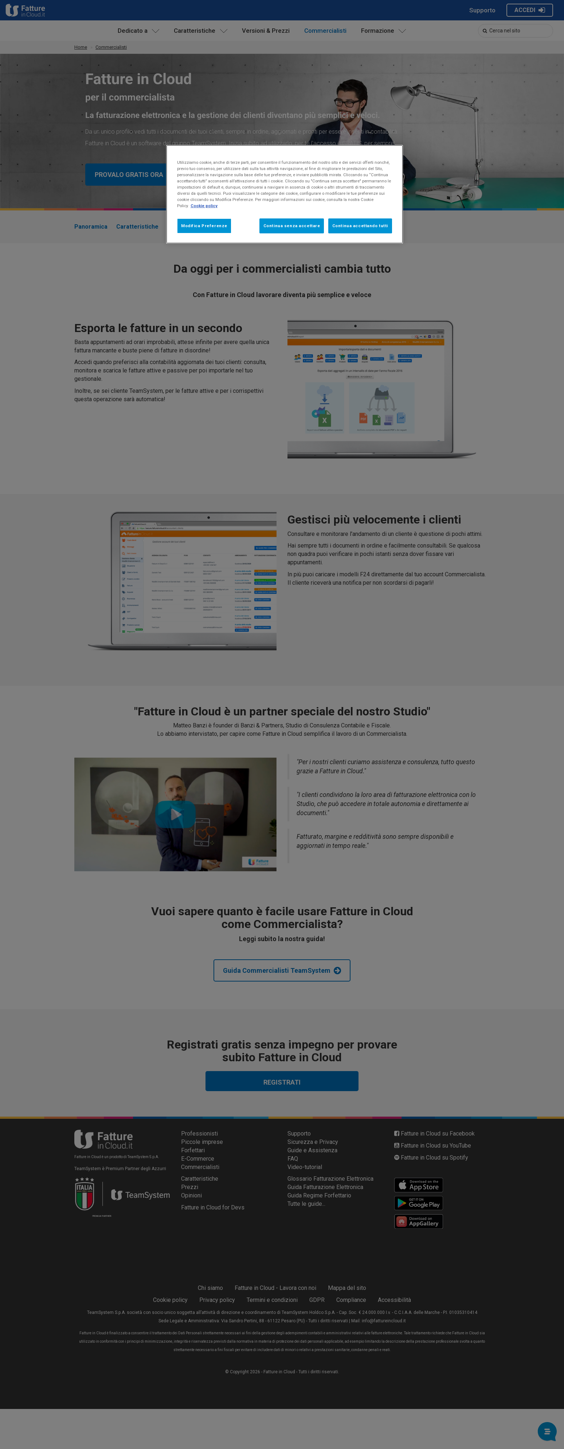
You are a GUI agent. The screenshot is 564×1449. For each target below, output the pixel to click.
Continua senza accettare (291, 225)
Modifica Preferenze (204, 225)
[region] (284, 194)
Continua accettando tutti (360, 225)
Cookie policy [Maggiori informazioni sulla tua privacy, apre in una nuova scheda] (204, 205)
